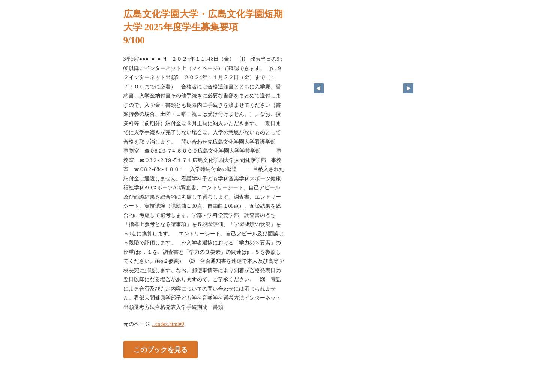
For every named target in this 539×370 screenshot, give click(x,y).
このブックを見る (161, 350)
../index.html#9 (168, 324)
